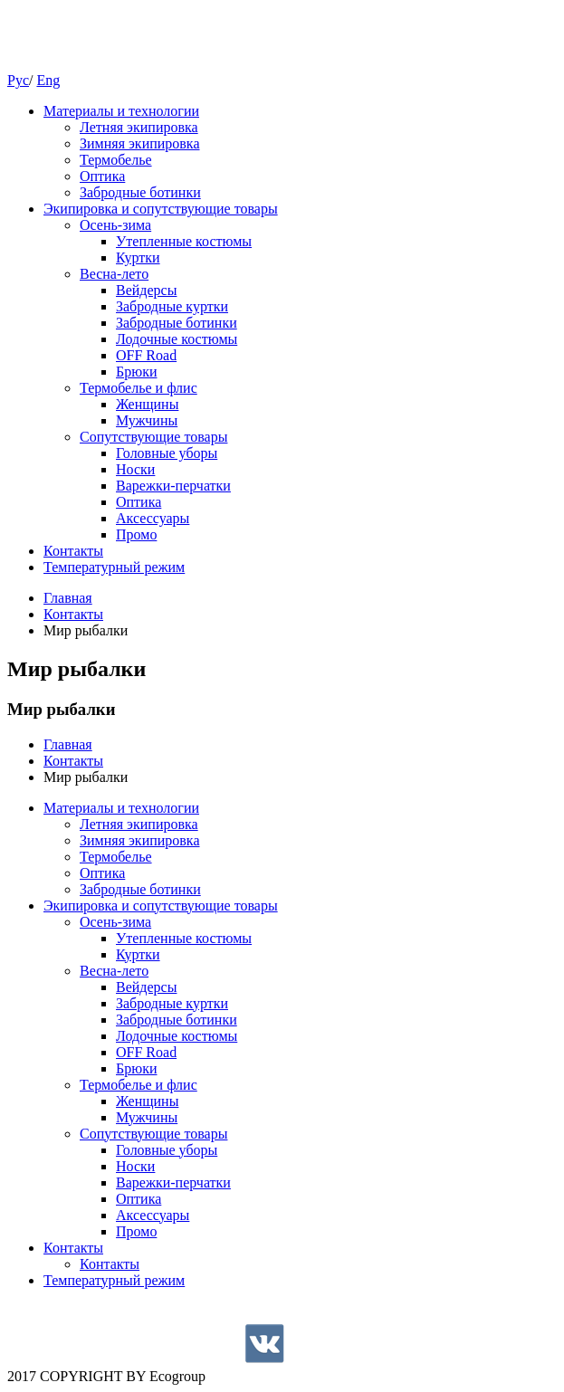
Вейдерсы (146, 290)
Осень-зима (115, 225)
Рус (18, 80)
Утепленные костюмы (184, 241)
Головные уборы (166, 453)
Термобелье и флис (138, 388)
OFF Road (146, 355)
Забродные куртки (172, 306)
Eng (48, 80)
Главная (67, 597)
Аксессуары (152, 518)
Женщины (147, 404)
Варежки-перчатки (173, 485)
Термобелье (116, 159)
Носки (135, 469)
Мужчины (146, 420)
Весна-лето (114, 273)
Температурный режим (114, 567)
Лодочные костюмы (176, 339)
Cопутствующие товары (153, 436)
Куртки (138, 257)
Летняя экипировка (139, 127)
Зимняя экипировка (140, 143)
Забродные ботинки (140, 192)
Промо (136, 534)
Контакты (73, 550)
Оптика (102, 176)
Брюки (136, 371)
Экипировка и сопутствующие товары (160, 208)
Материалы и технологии (121, 111)
